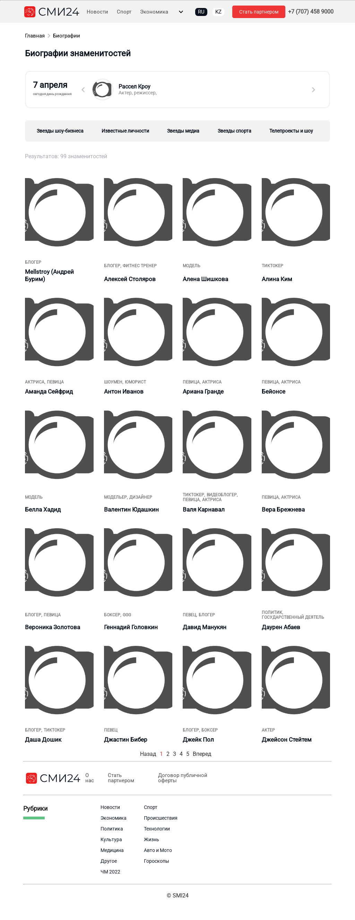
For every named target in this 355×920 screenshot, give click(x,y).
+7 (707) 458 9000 (311, 12)
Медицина (112, 850)
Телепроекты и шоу (291, 131)
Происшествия (161, 818)
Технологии (157, 829)
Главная (35, 36)
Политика (112, 829)
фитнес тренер (140, 265)
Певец (189, 615)
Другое (109, 861)
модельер (115, 497)
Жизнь (151, 839)
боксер (112, 615)
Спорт (124, 12)
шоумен (113, 382)
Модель (191, 265)
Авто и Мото (158, 850)
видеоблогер (222, 494)
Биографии (66, 36)
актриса (34, 382)
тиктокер (272, 265)
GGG (127, 615)
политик (272, 612)
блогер (33, 262)
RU (201, 12)
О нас (89, 778)
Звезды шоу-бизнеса (60, 131)
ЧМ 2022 (110, 872)
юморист (135, 382)
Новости (97, 12)
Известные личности (125, 131)
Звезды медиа (183, 131)
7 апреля (54, 88)
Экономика (154, 12)
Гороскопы (156, 861)
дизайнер (140, 497)
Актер (268, 730)
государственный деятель (293, 617)
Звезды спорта (234, 131)
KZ (218, 12)
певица (55, 382)
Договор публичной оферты (182, 778)
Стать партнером (258, 12)
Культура (111, 839)
